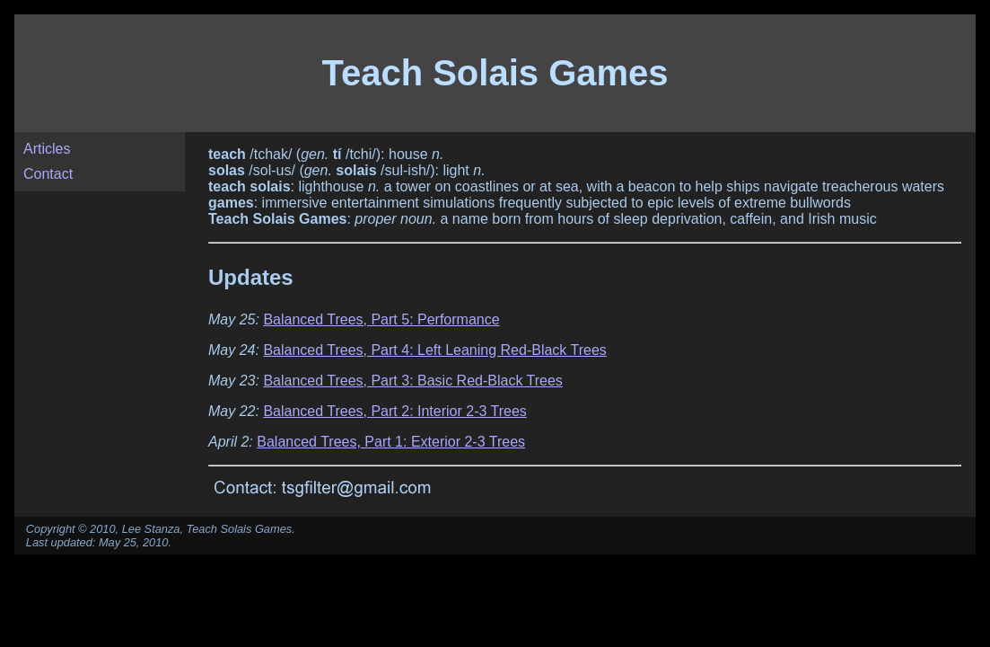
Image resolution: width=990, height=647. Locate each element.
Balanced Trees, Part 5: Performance (381, 319)
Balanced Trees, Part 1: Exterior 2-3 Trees (391, 441)
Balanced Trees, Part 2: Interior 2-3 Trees (394, 411)
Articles (46, 148)
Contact (48, 174)
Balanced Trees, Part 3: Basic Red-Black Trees (412, 380)
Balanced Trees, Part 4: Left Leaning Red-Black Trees (434, 350)
